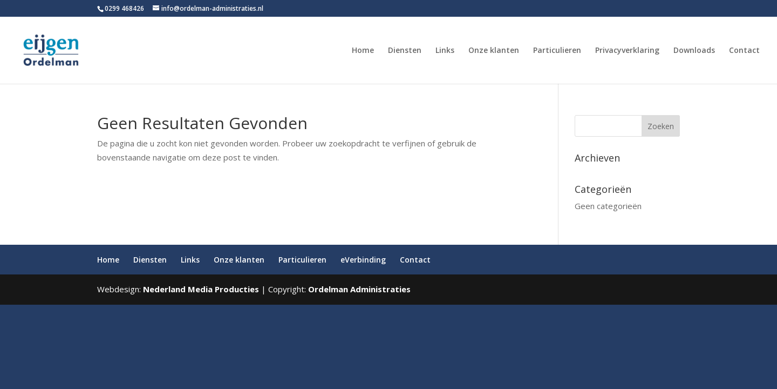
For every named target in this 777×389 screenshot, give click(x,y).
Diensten (404, 50)
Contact (744, 50)
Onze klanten (493, 50)
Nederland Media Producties (201, 289)
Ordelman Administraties (359, 289)
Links (444, 50)
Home (363, 50)
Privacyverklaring (627, 50)
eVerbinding (363, 259)
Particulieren (557, 50)
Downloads (694, 50)
